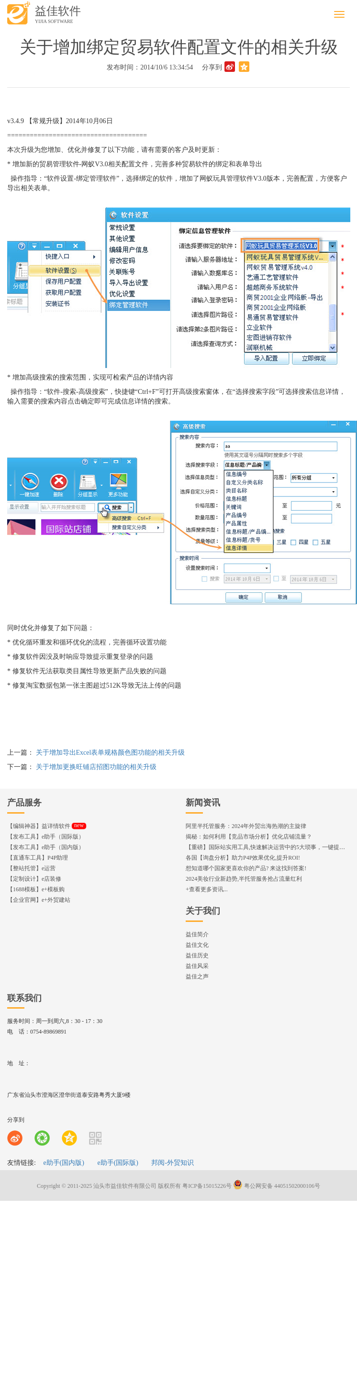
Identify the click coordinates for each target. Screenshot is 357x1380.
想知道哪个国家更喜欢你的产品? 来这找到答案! (246, 868)
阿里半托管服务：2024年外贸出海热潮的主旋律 (246, 826)
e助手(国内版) (63, 1162)
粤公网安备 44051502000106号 (276, 1186)
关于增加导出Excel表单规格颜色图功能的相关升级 (110, 752)
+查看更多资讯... (207, 889)
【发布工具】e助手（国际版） (45, 836)
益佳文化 (197, 945)
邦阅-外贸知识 (172, 1162)
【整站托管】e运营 (31, 868)
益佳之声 (197, 976)
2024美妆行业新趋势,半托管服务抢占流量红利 (244, 878)
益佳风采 (197, 966)
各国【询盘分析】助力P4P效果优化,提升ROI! (243, 857)
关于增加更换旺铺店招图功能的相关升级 (96, 766)
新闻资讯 (203, 802)
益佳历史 (197, 955)
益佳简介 (197, 934)
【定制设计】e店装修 (34, 878)
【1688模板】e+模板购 (36, 889)
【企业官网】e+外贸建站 (38, 900)
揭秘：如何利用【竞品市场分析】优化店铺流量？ (249, 836)
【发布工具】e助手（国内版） (45, 847)
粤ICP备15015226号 (207, 1186)
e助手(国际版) (117, 1162)
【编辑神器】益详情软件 (46, 826)
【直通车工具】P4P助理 (37, 857)
